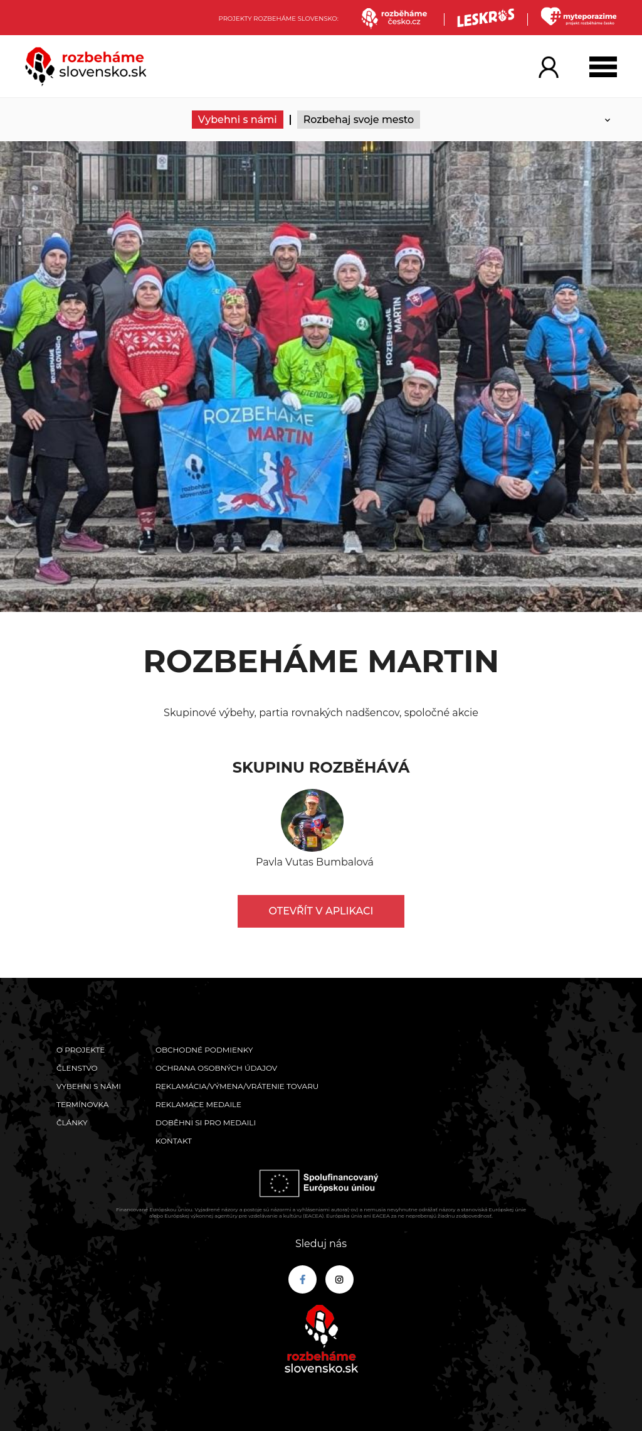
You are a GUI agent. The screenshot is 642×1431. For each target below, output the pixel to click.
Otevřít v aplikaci (321, 911)
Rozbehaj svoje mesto (358, 120)
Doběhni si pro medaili (205, 1122)
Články (72, 1122)
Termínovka (82, 1104)
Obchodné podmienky (204, 1049)
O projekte (80, 1049)
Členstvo (77, 1068)
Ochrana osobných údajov (216, 1068)
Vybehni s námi (237, 120)
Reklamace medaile (198, 1104)
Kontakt (173, 1140)
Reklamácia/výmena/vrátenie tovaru (236, 1086)
